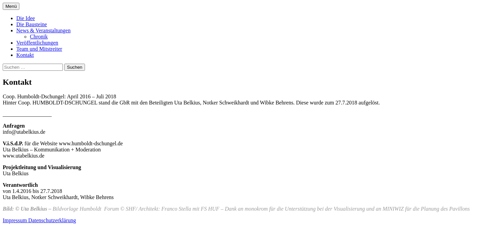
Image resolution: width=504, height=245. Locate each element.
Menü (11, 6)
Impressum (15, 220)
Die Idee (25, 18)
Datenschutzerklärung (52, 220)
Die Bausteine (31, 24)
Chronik (39, 36)
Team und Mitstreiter (39, 49)
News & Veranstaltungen (43, 30)
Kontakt (25, 55)
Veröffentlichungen (37, 43)
